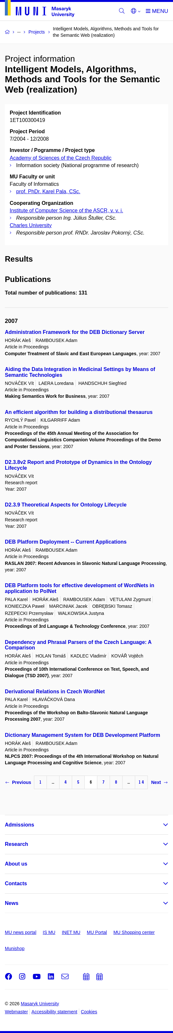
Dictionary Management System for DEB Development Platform (82, 735)
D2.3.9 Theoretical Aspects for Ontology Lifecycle (65, 504)
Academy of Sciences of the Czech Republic (61, 158)
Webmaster (16, 1011)
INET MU (71, 932)
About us (16, 864)
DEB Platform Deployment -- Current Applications (65, 542)
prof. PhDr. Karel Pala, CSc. (48, 191)
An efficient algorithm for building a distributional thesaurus (79, 412)
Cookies (89, 1011)
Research (16, 844)
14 (141, 782)
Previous (18, 782)
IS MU (49, 932)
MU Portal (97, 932)
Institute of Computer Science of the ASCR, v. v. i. (66, 210)
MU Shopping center (134, 932)
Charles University (31, 225)
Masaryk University (40, 1003)
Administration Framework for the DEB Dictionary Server (75, 332)
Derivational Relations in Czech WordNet (55, 691)
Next (159, 782)
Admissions (19, 824)
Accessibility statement (54, 1011)
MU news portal (20, 932)
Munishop (15, 948)
